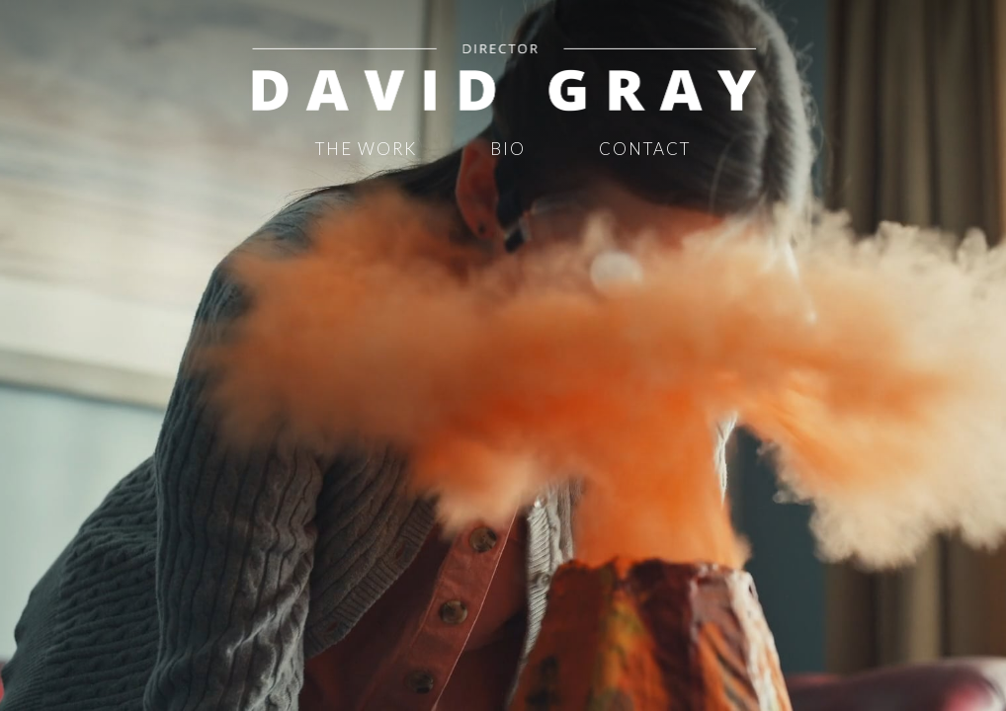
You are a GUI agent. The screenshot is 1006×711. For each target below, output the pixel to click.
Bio (508, 148)
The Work (366, 148)
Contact (645, 148)
